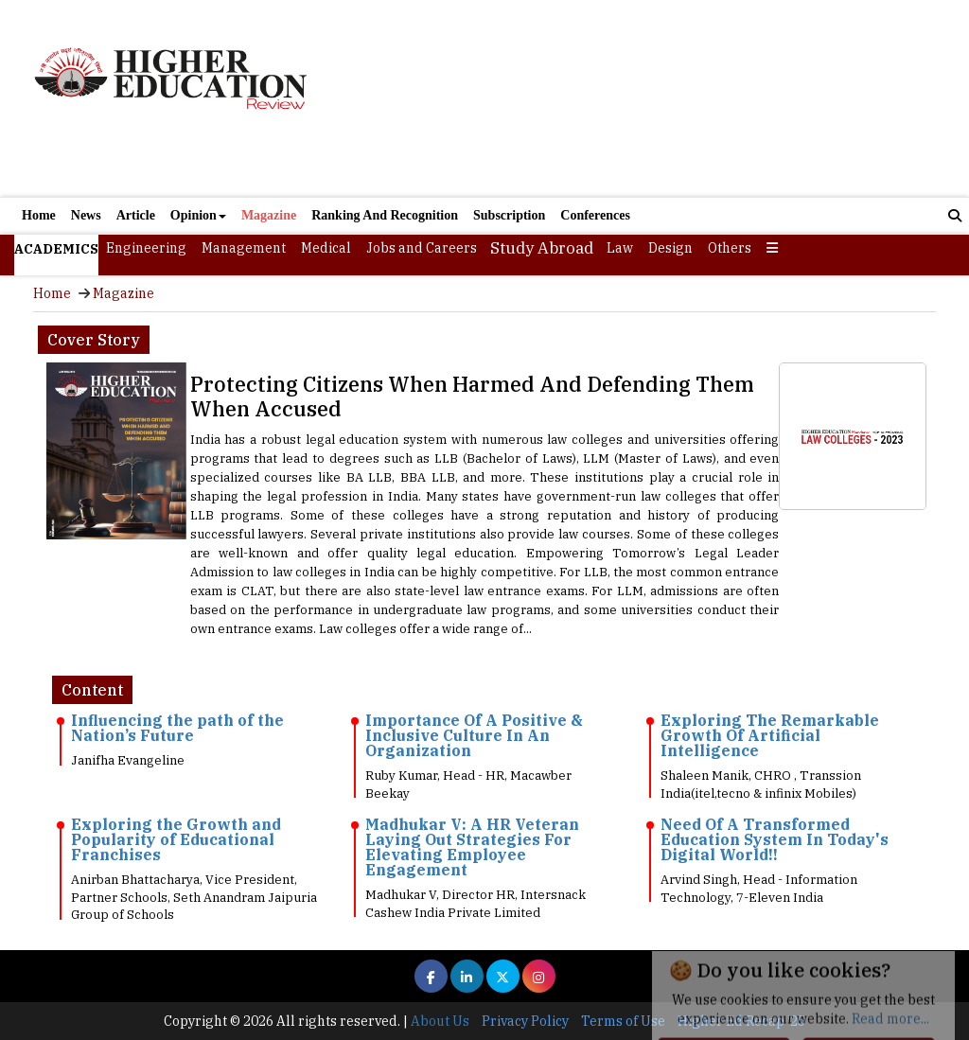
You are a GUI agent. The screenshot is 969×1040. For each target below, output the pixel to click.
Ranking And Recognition (384, 215)
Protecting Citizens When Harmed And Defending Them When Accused (472, 396)
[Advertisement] (636, 100)
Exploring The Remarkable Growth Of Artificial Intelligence (770, 735)
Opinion (198, 215)
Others (729, 247)
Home (39, 215)
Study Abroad (541, 248)
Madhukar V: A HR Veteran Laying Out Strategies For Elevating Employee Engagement (472, 847)
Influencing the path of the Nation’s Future (177, 728)
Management (244, 247)
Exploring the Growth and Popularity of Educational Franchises (176, 839)
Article (135, 215)
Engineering (146, 247)
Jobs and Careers (421, 247)
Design (670, 247)
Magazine (268, 215)
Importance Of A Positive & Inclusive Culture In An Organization (474, 735)
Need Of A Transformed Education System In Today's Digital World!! (775, 839)
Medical (326, 247)
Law (620, 247)
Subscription (509, 215)
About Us (440, 1021)
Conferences (595, 215)
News (86, 215)
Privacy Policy (525, 1021)
